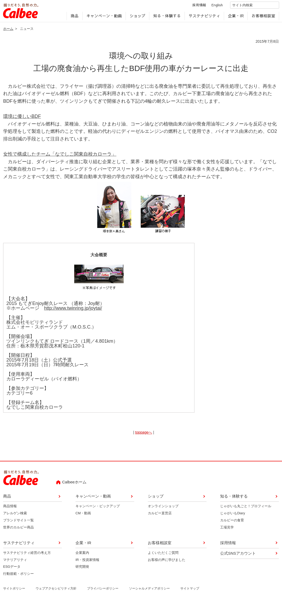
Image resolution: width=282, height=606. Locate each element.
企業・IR (235, 17)
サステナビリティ (204, 17)
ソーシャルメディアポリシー (149, 590)
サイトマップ (189, 590)
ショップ (137, 17)
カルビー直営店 (160, 515)
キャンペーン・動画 (103, 17)
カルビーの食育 (232, 522)
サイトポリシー (14, 590)
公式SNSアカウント (238, 555)
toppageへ (143, 434)
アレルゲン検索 (15, 515)
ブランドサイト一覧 (18, 522)
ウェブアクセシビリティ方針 (56, 590)
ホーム (8, 30)
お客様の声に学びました (166, 561)
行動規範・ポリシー (18, 575)
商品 (74, 17)
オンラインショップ (163, 508)
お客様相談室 (263, 17)
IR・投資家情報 (87, 561)
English (212, 6)
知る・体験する (166, 17)
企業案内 (82, 554)
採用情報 (194, 6)
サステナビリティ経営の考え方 (27, 554)
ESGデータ (11, 568)
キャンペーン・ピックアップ (97, 508)
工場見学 (227, 529)
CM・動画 (83, 515)
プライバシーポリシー (102, 590)
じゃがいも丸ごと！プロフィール (245, 508)
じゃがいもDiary (232, 515)
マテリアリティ (15, 561)
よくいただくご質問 (163, 554)
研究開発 (82, 568)
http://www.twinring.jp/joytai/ (73, 310)
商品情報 (10, 508)
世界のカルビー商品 (18, 529)
